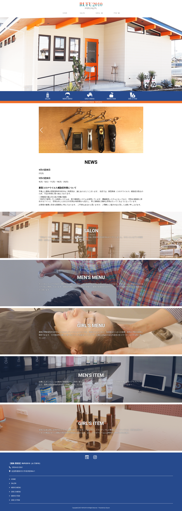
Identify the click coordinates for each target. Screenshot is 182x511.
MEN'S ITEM (111, 96)
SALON (82, 13)
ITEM (117, 13)
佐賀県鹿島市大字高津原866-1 (22, 471)
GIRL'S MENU (89, 96)
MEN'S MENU (67, 96)
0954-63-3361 (16, 467)
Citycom (108, 507)
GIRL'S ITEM (132, 96)
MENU (100, 13)
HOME (65, 13)
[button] (41, 130)
